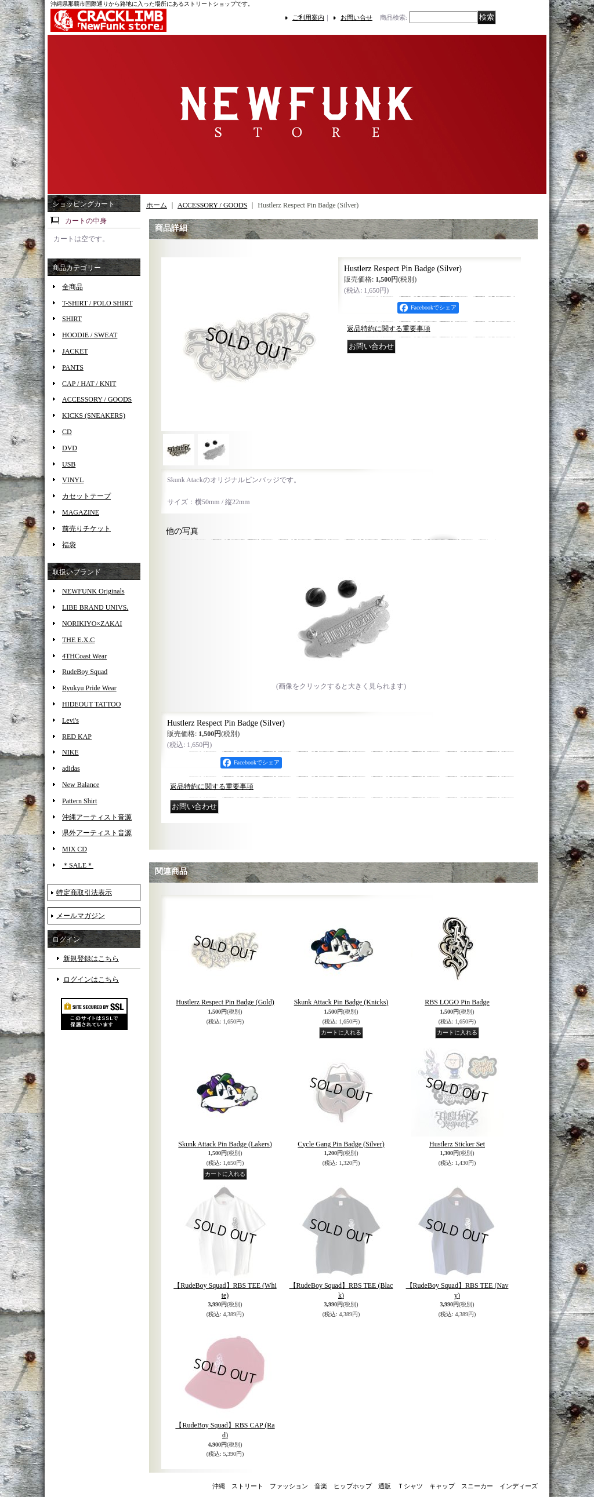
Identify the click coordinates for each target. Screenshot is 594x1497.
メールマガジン (80, 916)
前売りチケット (86, 529)
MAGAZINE (80, 512)
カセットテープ (86, 496)
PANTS (73, 367)
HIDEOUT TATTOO (91, 704)
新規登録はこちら (91, 959)
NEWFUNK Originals (93, 591)
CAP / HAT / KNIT (89, 384)
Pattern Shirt (79, 801)
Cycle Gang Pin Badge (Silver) (341, 1144)
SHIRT (72, 319)
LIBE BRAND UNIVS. (95, 607)
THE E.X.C (78, 640)
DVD (69, 448)
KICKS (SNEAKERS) (93, 415)
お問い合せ (356, 17)
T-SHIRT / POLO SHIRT (97, 303)
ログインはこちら (91, 979)
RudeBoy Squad (84, 672)
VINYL (73, 480)
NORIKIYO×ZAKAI (92, 624)
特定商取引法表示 (84, 892)
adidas (71, 768)
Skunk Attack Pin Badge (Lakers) (224, 1144)
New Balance (80, 785)
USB (68, 464)
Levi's (70, 720)
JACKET (75, 351)
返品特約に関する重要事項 (388, 329)
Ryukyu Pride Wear (89, 688)
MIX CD (74, 849)
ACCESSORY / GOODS (97, 399)
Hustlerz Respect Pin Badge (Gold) (225, 1002)
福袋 (69, 545)
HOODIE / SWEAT (89, 335)
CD (67, 432)
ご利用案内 (308, 17)
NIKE (70, 752)
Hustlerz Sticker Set (457, 1144)
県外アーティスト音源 (97, 833)
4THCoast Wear (84, 656)
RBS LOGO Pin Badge (457, 1002)
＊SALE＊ (77, 865)
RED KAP (77, 737)
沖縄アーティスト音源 (97, 817)
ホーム (156, 205)
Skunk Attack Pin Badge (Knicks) (341, 1002)
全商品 (72, 287)
